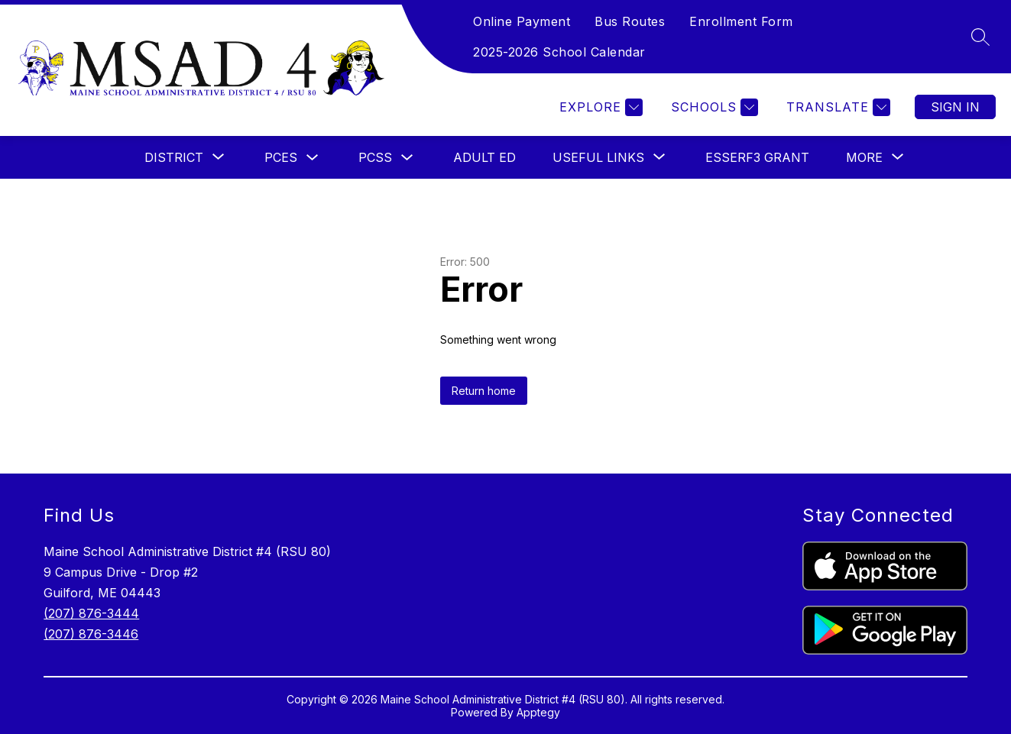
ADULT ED (484, 157)
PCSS (375, 157)
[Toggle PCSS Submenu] (407, 157)
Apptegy (538, 712)
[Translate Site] (836, 107)
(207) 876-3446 (91, 634)
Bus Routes (630, 21)
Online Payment (521, 21)
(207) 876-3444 (91, 613)
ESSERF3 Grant (757, 157)
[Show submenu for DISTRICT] (173, 157)
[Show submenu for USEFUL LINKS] (598, 157)
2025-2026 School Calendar (559, 52)
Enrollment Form (741, 21)
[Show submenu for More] (864, 157)
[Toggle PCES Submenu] (312, 157)
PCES (280, 157)
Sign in (955, 107)
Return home (484, 390)
